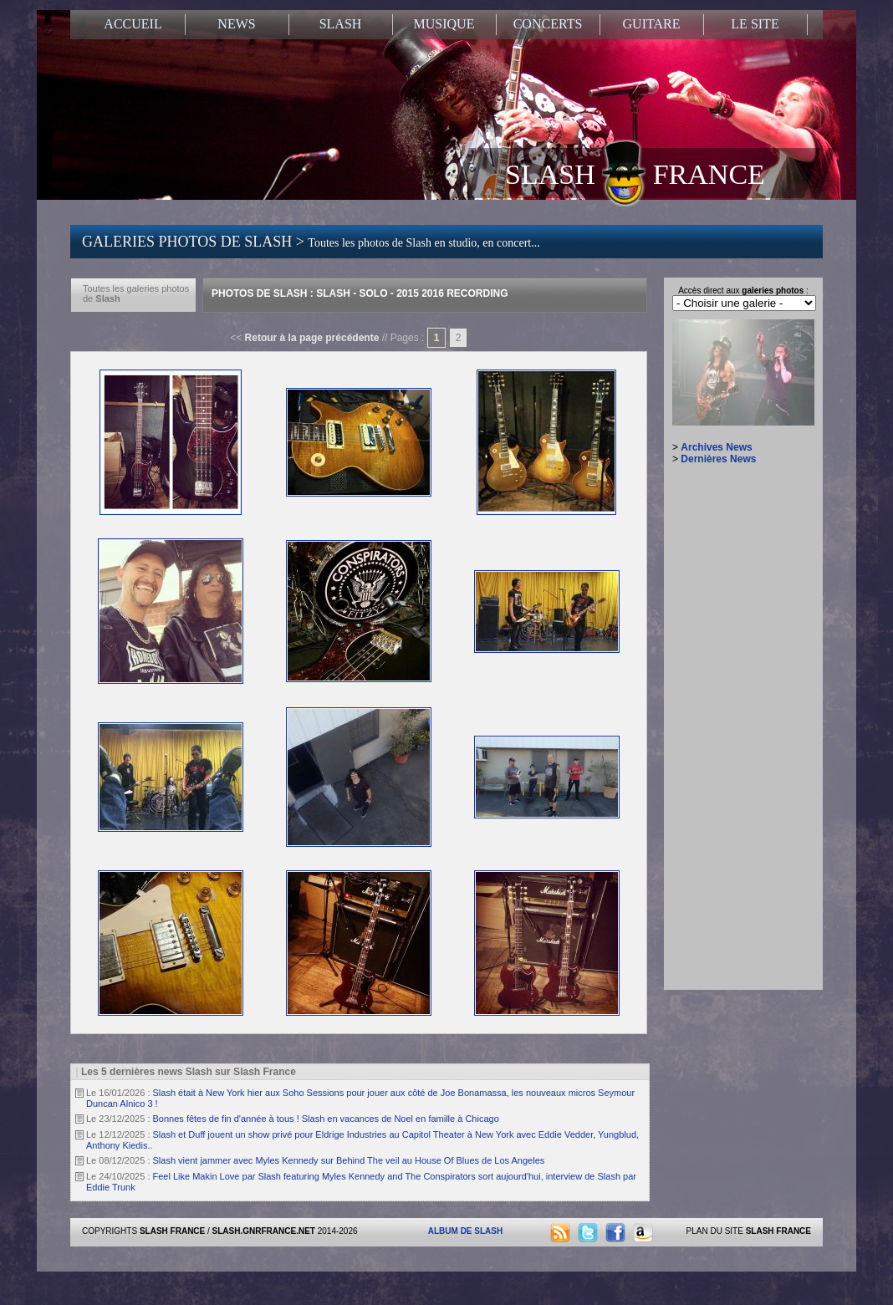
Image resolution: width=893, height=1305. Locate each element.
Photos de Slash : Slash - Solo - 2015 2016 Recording (360, 293)
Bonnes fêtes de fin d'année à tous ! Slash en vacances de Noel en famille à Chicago (326, 1119)
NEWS (236, 24)
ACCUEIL (132, 24)
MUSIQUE (444, 24)
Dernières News (718, 459)
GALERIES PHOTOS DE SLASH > (311, 241)
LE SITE (754, 24)
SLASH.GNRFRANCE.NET (263, 1231)
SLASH (340, 24)
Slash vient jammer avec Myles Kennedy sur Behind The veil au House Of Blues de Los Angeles (349, 1160)
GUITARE (652, 24)
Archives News (716, 447)
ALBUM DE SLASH (465, 1231)
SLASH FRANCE (635, 173)
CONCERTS (548, 24)
